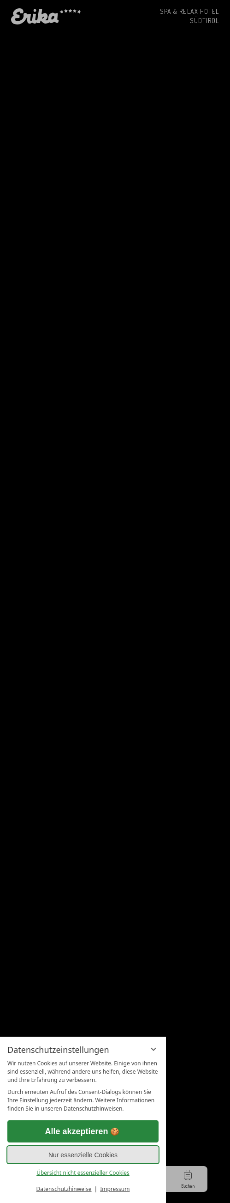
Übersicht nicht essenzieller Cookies (83, 1173)
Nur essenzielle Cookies (83, 1155)
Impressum (115, 1189)
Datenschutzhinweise (64, 1189)
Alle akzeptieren (83, 1131)
